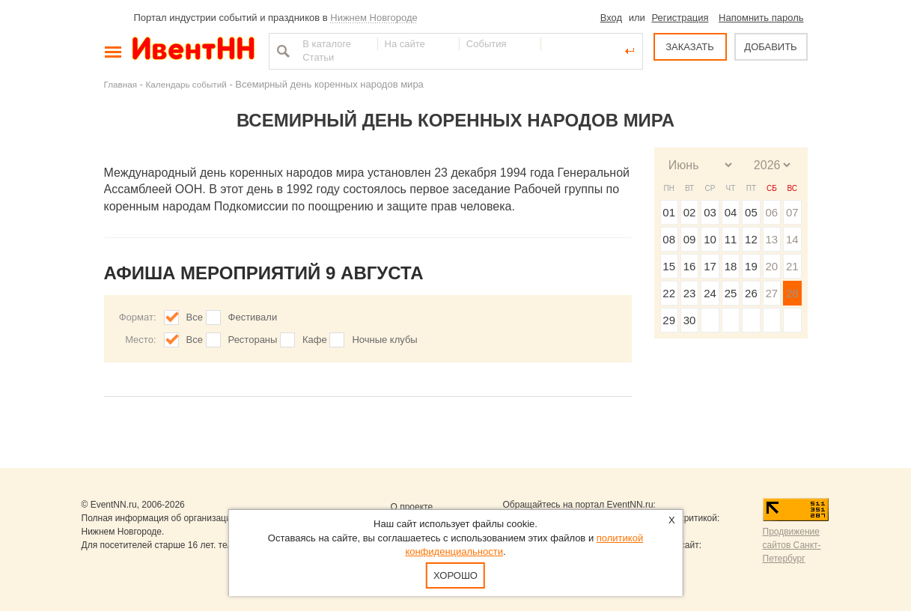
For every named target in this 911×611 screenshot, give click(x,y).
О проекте (412, 507)
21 (792, 266)
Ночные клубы (384, 339)
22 (668, 293)
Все (194, 317)
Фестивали (253, 317)
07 (792, 212)
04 (731, 212)
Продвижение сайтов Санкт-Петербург (792, 545)
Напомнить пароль (761, 17)
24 (710, 293)
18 (731, 266)
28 (792, 293)
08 (668, 239)
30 (689, 320)
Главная (120, 84)
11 (731, 239)
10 (710, 239)
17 (710, 266)
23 (689, 293)
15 (668, 266)
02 (689, 212)
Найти (281, 50)
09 (689, 239)
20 (771, 266)
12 (751, 239)
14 (792, 239)
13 (771, 239)
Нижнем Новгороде (374, 17)
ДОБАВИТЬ (770, 46)
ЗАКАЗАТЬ (689, 46)
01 (668, 212)
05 (751, 212)
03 (710, 212)
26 (751, 293)
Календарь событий (186, 84)
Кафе (314, 339)
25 (731, 293)
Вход (611, 17)
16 (689, 266)
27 (771, 293)
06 (771, 212)
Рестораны (253, 339)
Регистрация (679, 17)
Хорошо (455, 575)
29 (668, 320)
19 (751, 266)
